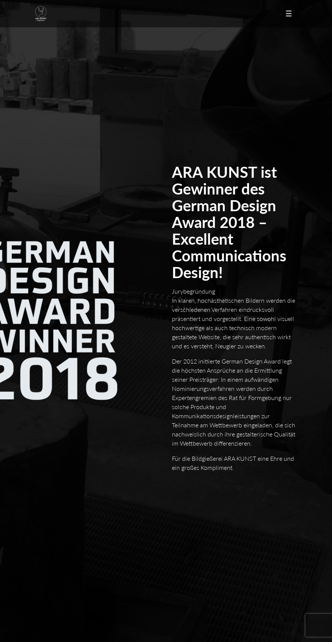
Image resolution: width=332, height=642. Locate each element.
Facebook (141, 620)
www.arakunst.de (63, 466)
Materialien (48, 591)
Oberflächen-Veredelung (63, 555)
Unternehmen (138, 503)
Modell (43, 539)
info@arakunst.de (64, 458)
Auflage (44, 583)
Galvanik (219, 547)
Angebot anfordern (231, 503)
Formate (131, 583)
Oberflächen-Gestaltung (150, 591)
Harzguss (132, 547)
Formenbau (135, 539)
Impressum (47, 511)
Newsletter (56, 620)
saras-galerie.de (235, 620)
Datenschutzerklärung (147, 511)
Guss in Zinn (49, 547)
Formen (218, 583)
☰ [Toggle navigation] (288, 13)
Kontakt (44, 503)
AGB (214, 511)
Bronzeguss (222, 539)
